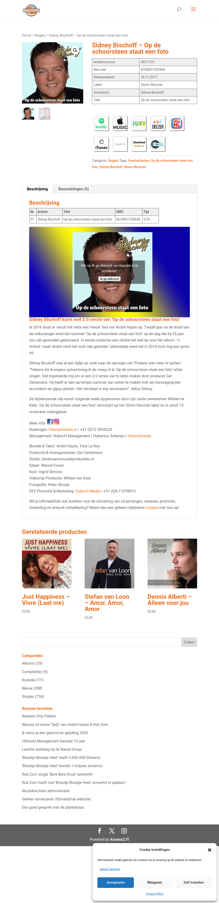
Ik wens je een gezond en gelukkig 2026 (55, 733)
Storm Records (135, 167)
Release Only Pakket (39, 716)
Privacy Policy (154, 893)
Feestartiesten (138, 160)
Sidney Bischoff (111, 167)
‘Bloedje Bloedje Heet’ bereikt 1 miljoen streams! (62, 766)
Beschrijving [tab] (37, 189)
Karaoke (29, 680)
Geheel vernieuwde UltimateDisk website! (56, 799)
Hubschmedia (139, 436)
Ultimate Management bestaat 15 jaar (53, 741)
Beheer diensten (110, 869)
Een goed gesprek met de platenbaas (53, 807)
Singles (40, 35)
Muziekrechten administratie (46, 791)
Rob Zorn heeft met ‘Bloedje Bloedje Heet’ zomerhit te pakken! (73, 782)
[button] (209, 850)
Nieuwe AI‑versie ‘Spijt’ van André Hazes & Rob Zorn (65, 724)
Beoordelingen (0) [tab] (73, 189)
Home (26, 35)
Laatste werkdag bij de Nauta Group (52, 749)
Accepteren (116, 882)
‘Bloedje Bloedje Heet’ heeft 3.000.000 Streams (61, 757)
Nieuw (27, 688)
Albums (28, 663)
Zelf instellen (193, 882)
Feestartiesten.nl (63, 429)
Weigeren (154, 882)
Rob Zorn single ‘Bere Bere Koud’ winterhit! (57, 774)
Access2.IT (119, 839)
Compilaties (32, 672)
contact (151, 507)
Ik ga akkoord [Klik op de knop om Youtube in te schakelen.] (109, 278)
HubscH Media (87, 491)
